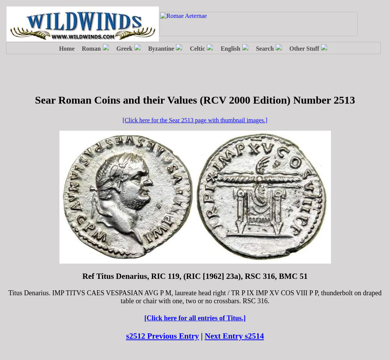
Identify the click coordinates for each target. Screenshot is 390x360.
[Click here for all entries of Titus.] (195, 318)
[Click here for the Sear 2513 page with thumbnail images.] (195, 120)
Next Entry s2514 (234, 336)
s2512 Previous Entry (162, 336)
